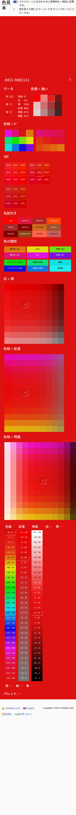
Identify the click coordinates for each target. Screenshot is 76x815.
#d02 (32, 179)
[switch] (15, 2)
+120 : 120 (10, 587)
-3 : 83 (23, 567)
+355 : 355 (10, 673)
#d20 (46, 165)
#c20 (23, 189)
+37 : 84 (37, 552)
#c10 (23, 196)
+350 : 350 (10, 668)
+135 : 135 (10, 592)
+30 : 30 (10, 557)
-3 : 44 (37, 623)
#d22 (32, 165)
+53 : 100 (37, 532)
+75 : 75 (10, 572)
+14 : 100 (23, 532)
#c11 (15, 196)
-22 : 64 (23, 592)
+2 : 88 (24, 552)
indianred (54, 234)
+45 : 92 (37, 542)
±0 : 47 (37, 613)
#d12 (32, 172)
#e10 (22, 172)
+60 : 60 (10, 567)
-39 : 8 (37, 668)
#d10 (46, 172)
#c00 (23, 203)
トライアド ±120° (15, 262)
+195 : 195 (10, 613)
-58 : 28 (23, 643)
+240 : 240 (10, 628)
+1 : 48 (37, 608)
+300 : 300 (10, 648)
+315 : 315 (10, 653)
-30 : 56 (23, 602)
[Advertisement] (28, 46)
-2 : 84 (23, 562)
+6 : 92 (24, 542)
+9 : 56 (37, 587)
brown (10, 227)
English (28, 708)
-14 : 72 (23, 582)
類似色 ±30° (15, 249)
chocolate (39, 227)
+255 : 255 (10, 633)
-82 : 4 (23, 673)
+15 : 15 (10, 552)
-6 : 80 (23, 572)
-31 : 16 (37, 658)
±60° (38, 249)
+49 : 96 (37, 537)
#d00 (46, 179)
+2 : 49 (37, 602)
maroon (10, 234)
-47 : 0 (37, 678)
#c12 (8, 196)
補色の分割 (38, 262)
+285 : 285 (10, 643)
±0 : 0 (10, 532)
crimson (25, 220)
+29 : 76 (37, 562)
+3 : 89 (24, 547)
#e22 (8, 165)
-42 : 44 (23, 623)
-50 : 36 (23, 633)
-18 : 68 (23, 587)
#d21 (39, 165)
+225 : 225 (10, 623)
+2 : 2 (10, 537)
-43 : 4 (37, 673)
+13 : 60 (37, 582)
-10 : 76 (23, 577)
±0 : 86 (24, 557)
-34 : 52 (23, 608)
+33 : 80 (37, 557)
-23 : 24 (37, 648)
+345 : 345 (10, 663)
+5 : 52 (37, 592)
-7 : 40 (37, 628)
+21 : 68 (37, 572)
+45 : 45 (10, 562)
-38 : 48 (23, 618)
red (10, 220)
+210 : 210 (10, 618)
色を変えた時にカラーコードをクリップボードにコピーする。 (46, 11)
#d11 (39, 172)
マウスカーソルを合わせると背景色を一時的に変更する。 (46, 3)
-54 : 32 (23, 638)
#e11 (15, 172)
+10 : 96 (23, 537)
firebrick (39, 220)
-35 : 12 (37, 663)
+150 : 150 (10, 598)
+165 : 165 (10, 602)
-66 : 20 (23, 653)
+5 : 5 (10, 542)
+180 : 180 (10, 608)
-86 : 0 (23, 678)
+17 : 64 (37, 577)
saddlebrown (25, 234)
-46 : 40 (23, 628)
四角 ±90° (60, 249)
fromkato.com (11, 708)
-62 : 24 (23, 648)
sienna (54, 227)
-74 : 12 (23, 663)
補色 (60, 262)
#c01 (15, 203)
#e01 (15, 179)
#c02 (8, 203)
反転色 (60, 268)
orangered (53, 220)
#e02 (8, 179)
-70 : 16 (23, 658)
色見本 (7, 714)
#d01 (39, 179)
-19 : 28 (37, 643)
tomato (39, 234)
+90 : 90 (10, 577)
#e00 (22, 179)
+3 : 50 (37, 598)
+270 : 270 (10, 638)
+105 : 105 (10, 582)
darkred (25, 227)
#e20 (22, 165)
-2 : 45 (37, 618)
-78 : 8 (23, 668)
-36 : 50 (23, 613)
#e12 (8, 172)
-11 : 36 (37, 633)
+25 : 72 (37, 567)
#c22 (8, 189)
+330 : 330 (10, 658)
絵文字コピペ (23, 714)
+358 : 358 (10, 678)
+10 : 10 (10, 547)
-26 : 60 (23, 598)
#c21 (15, 189)
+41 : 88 (37, 547)
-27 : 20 (37, 653)
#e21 (15, 165)
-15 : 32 (37, 638)
